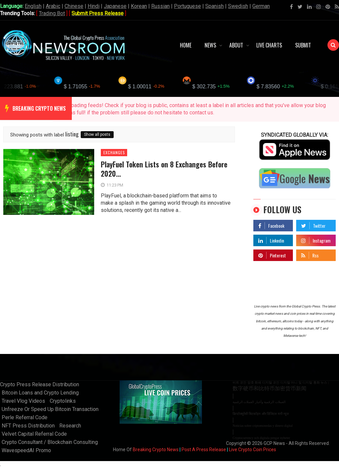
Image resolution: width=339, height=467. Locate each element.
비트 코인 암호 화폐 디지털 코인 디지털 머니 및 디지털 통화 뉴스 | (281, 382)
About (236, 45)
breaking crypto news (39, 108)
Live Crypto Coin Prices (252, 449)
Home (185, 45)
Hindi (93, 6)
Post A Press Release (204, 449)
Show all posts (97, 134)
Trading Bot (52, 13)
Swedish (238, 6)
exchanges (114, 152)
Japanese (115, 6)
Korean (139, 6)
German (261, 6)
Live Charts (269, 45)
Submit (303, 45)
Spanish (214, 6)
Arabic (53, 6)
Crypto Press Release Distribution (39, 384)
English (33, 6)
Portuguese (187, 6)
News (210, 45)
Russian (160, 6)
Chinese (74, 6)
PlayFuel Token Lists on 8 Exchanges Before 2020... (164, 169)
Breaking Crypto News (156, 449)
